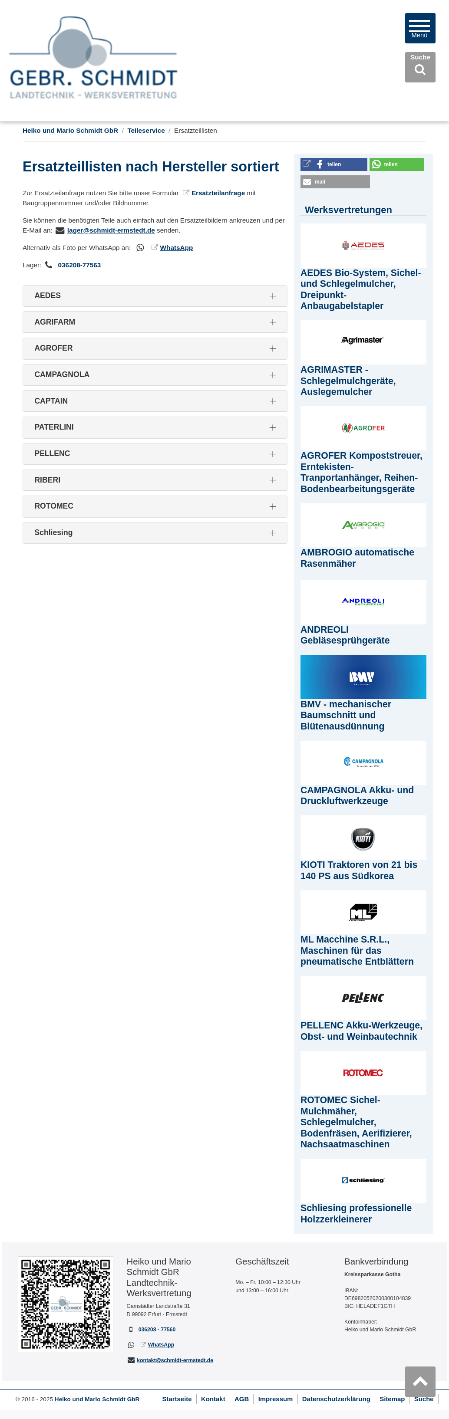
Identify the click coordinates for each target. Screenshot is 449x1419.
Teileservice (146, 130)
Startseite (176, 1399)
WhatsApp (176, 247)
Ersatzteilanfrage (218, 193)
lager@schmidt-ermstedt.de (111, 230)
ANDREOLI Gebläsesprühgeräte (345, 635)
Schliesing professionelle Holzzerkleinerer (356, 1214)
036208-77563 (79, 265)
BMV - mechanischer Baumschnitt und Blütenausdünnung (345, 715)
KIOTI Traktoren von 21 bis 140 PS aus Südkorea (358, 870)
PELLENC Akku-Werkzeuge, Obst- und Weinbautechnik (361, 1031)
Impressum (275, 1399)
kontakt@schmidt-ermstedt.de (175, 1360)
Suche (424, 1399)
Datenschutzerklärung (336, 1399)
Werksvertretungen (348, 209)
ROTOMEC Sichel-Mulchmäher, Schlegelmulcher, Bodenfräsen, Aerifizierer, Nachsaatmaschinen (356, 1122)
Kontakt (213, 1399)
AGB (241, 1399)
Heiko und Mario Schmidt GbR (70, 130)
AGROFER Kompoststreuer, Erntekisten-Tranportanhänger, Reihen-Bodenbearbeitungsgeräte (361, 472)
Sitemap (392, 1399)
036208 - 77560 (157, 1330)
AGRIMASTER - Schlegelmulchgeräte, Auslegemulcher (348, 381)
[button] (333, 164)
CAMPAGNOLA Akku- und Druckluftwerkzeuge (357, 796)
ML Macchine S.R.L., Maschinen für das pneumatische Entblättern (357, 950)
